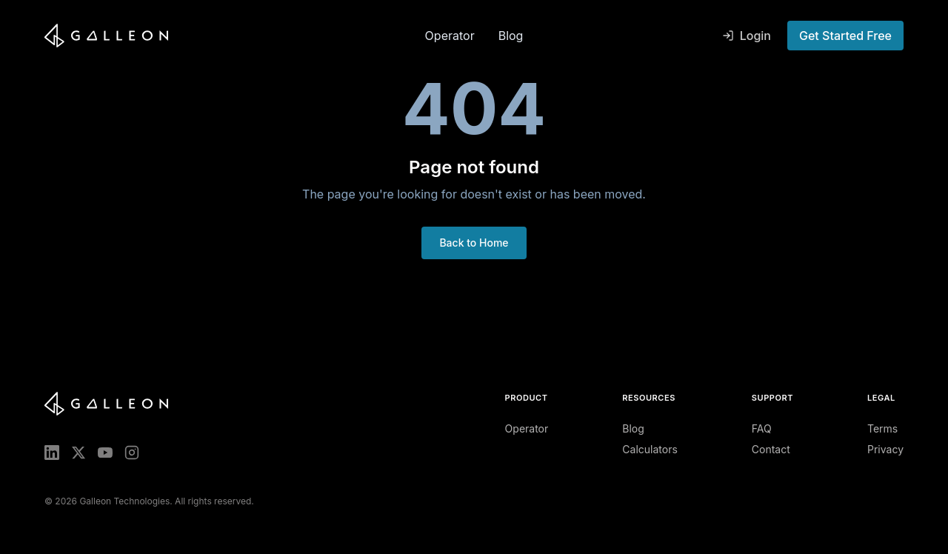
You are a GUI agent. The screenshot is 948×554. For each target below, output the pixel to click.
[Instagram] (131, 452)
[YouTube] (105, 452)
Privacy (885, 449)
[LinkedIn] (51, 452)
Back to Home (473, 242)
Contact (771, 449)
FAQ (762, 428)
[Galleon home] (228, 35)
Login (746, 35)
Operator (450, 35)
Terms (882, 428)
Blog (511, 35)
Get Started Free (845, 35)
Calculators (650, 449)
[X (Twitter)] (78, 452)
